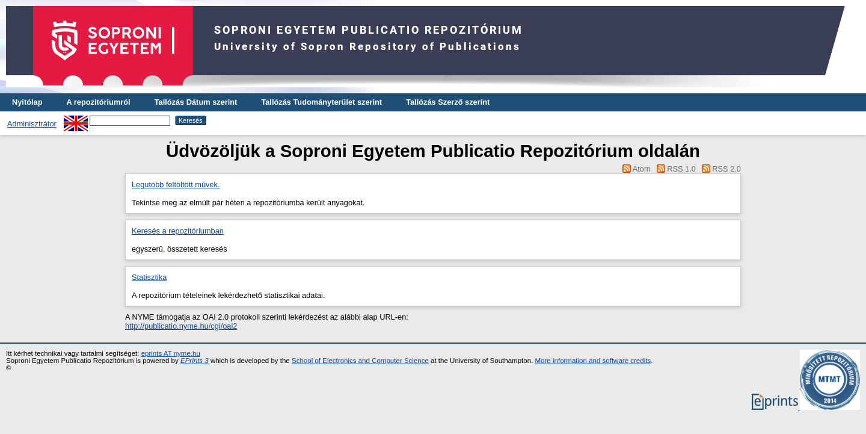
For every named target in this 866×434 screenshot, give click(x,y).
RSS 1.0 (681, 168)
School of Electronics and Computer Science (360, 360)
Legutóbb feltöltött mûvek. (176, 184)
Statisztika (149, 277)
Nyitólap (27, 102)
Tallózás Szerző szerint (448, 102)
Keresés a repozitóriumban (178, 230)
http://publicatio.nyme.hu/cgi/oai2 (181, 325)
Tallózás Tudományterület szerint (321, 102)
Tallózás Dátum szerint (196, 102)
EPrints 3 (194, 360)
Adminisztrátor (32, 123)
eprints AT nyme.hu (170, 353)
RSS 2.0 (726, 168)
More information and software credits (593, 360)
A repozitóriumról (98, 102)
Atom (642, 168)
